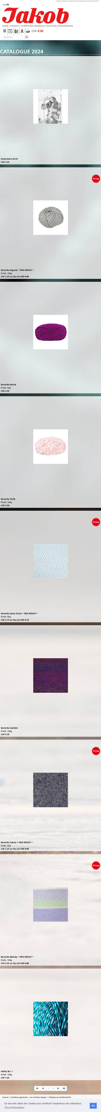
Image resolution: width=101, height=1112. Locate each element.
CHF (34, 31)
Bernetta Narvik (8, 384)
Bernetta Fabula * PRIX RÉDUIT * (17, 842)
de (4, 4)
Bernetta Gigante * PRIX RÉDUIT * (17, 270)
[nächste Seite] (58, 1088)
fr (8, 4)
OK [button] (93, 1106)
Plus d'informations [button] (14, 1107)
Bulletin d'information (60, 26)
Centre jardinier (93, 1)
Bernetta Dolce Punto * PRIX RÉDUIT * (19, 613)
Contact (14, 26)
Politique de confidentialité (60, 1097)
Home (5, 26)
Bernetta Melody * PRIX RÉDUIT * (17, 957)
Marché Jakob (62, 1)
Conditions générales (33, 26)
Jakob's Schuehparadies (77, 1)
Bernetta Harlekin (9, 728)
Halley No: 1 (7, 1071)
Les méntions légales (38, 1097)
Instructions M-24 (9, 159)
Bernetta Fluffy (8, 499)
